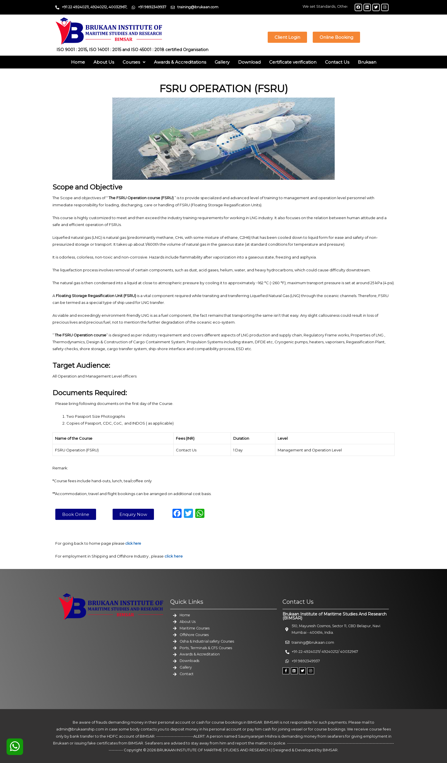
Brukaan (367, 62)
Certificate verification (292, 62)
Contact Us (337, 62)
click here (173, 556)
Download (249, 62)
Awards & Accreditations (180, 62)
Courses (134, 62)
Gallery (222, 62)
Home (78, 62)
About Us (104, 62)
